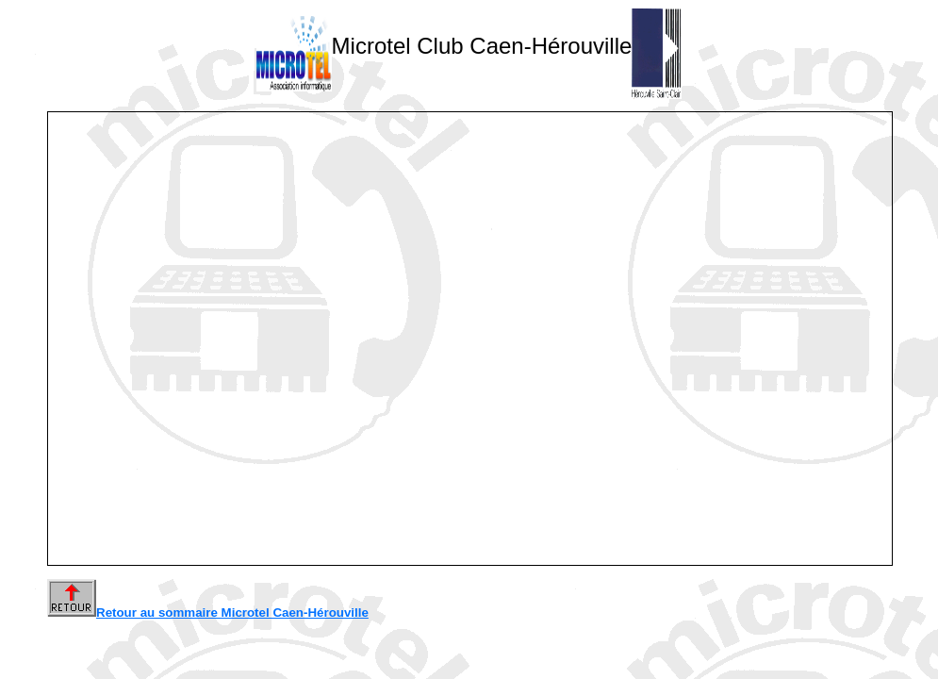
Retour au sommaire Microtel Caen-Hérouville (208, 612)
